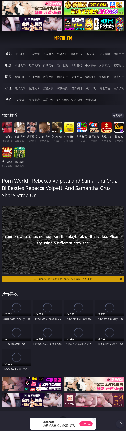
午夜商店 (34, 99)
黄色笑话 (104, 88)
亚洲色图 (34, 77)
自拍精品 (48, 65)
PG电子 (20, 54)
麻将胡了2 (77, 54)
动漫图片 (62, 77)
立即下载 (86, 423)
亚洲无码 (20, 65)
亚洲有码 (76, 65)
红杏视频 (76, 99)
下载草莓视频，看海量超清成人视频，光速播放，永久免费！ (77, 279)
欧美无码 (34, 65)
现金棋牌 (104, 54)
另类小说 (90, 88)
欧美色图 (48, 77)
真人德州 (34, 54)
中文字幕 (90, 65)
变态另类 (119, 65)
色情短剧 (90, 99)
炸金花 (90, 54)
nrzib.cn (63, 38)
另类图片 (119, 77)
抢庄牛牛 (119, 54)
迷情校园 (76, 88)
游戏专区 (62, 54)
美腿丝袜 (76, 77)
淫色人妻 (48, 88)
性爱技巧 (119, 88)
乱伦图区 (104, 77)
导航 (8, 99)
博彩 (8, 54)
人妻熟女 (104, 65)
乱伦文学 (34, 88)
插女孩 (20, 99)
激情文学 (20, 88)
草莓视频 (48, 99)
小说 (8, 88)
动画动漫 (62, 65)
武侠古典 (62, 88)
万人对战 (48, 54)
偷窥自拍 (20, 77)
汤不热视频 (62, 99)
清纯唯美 (90, 77)
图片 (8, 76)
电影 (8, 65)
